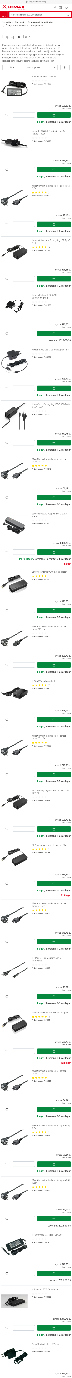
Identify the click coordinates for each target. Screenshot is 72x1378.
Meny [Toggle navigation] (4, 14)
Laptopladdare (36, 25)
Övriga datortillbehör (16, 25)
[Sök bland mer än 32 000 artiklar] (37, 14)
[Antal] (24, 115)
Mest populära (33, 67)
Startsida (6, 22)
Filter (12, 67)
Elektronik (19, 22)
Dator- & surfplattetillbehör (40, 22)
